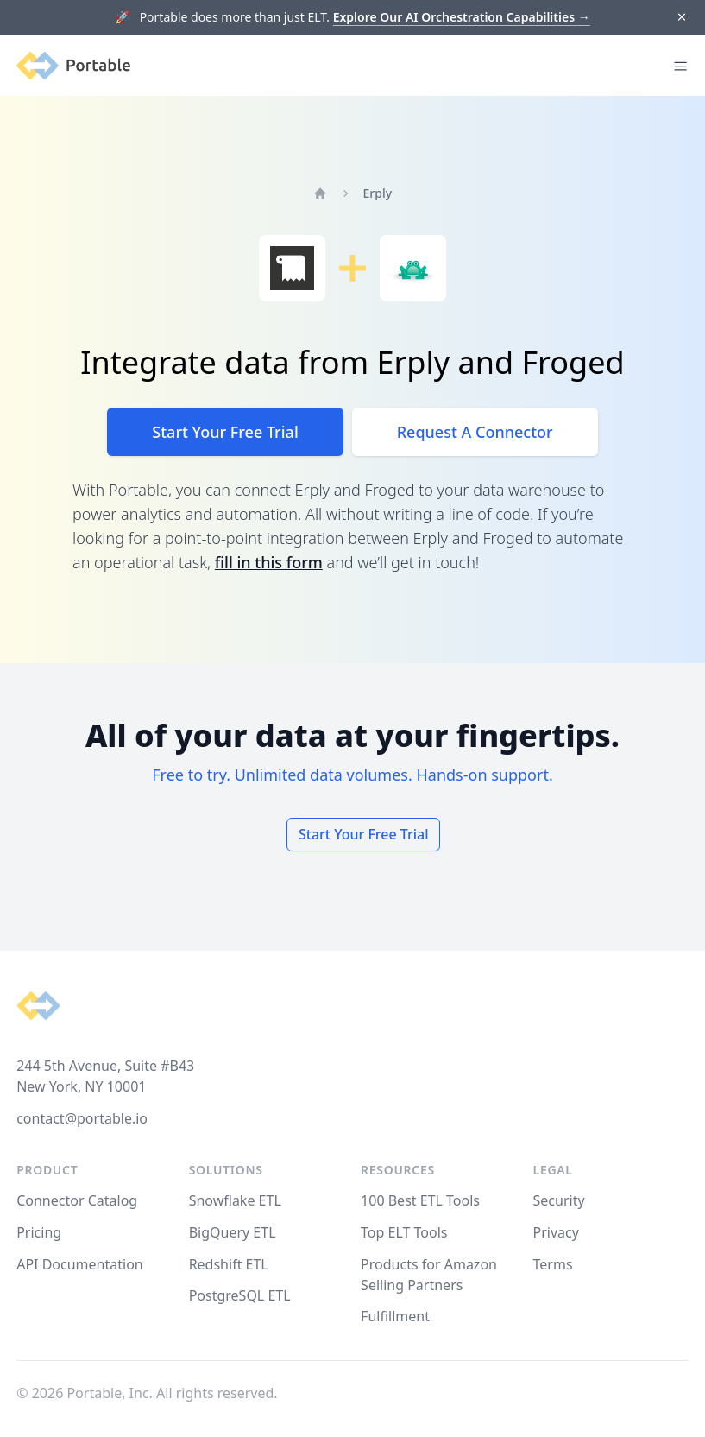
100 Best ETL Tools (420, 1200)
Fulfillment (395, 1316)
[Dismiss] (681, 17)
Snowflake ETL (235, 1200)
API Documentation (79, 1264)
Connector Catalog (76, 1200)
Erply (378, 193)
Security (559, 1200)
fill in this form (269, 562)
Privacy (556, 1232)
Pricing (38, 1232)
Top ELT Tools (404, 1232)
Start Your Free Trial (225, 431)
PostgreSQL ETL (240, 1295)
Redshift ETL (228, 1264)
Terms (553, 1264)
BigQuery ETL (232, 1232)
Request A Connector (475, 431)
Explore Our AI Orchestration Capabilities (461, 17)
